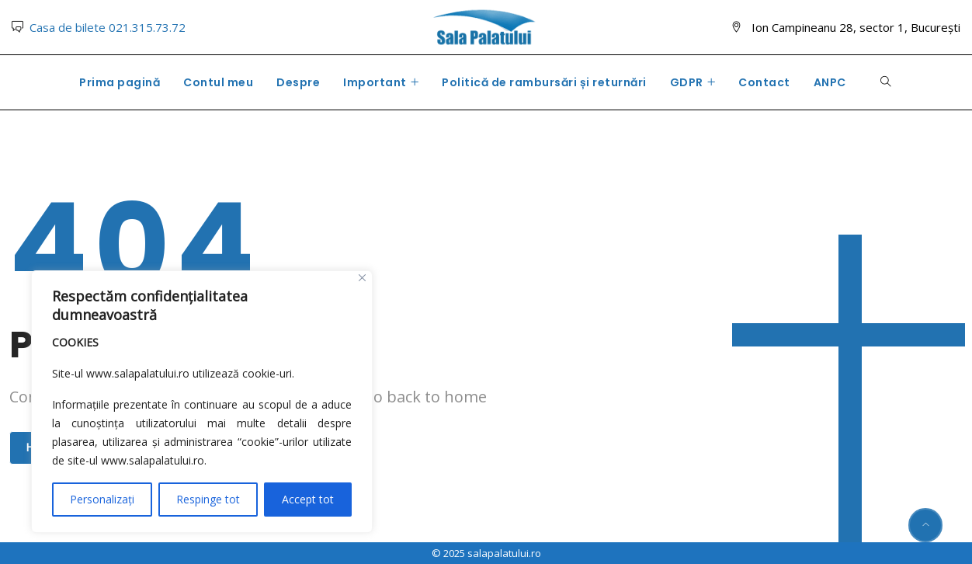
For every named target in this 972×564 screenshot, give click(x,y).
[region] (202, 401)
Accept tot (308, 499)
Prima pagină (119, 82)
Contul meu (218, 82)
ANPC (830, 82)
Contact (764, 82)
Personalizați (102, 499)
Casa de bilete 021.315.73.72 (108, 27)
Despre (298, 82)
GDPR (686, 82)
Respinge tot (208, 499)
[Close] (362, 277)
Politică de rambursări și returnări (544, 82)
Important (375, 82)
